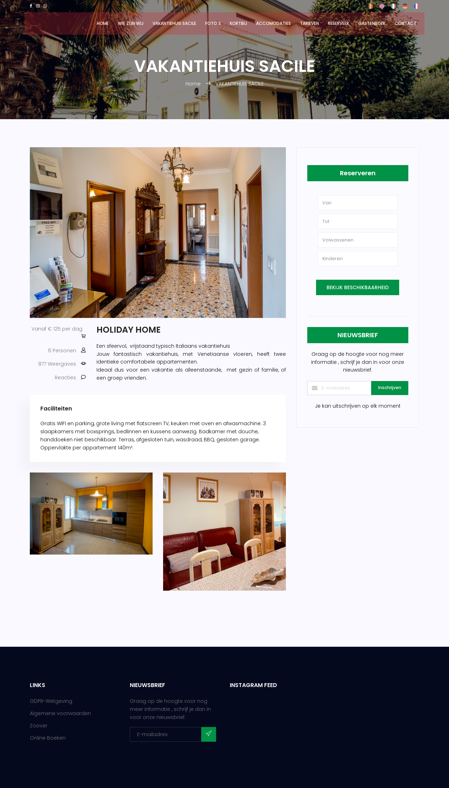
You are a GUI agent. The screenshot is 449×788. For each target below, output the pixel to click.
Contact (405, 23)
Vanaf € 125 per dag (57, 328)
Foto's (213, 23)
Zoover (38, 725)
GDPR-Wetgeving (51, 701)
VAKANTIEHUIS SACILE (174, 23)
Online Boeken (48, 737)
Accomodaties (273, 23)
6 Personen (62, 350)
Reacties (65, 377)
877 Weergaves (57, 363)
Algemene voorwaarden (60, 713)
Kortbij (238, 23)
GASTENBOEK (372, 23)
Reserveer (338, 23)
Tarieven (309, 23)
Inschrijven (389, 387)
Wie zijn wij (130, 23)
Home (103, 23)
